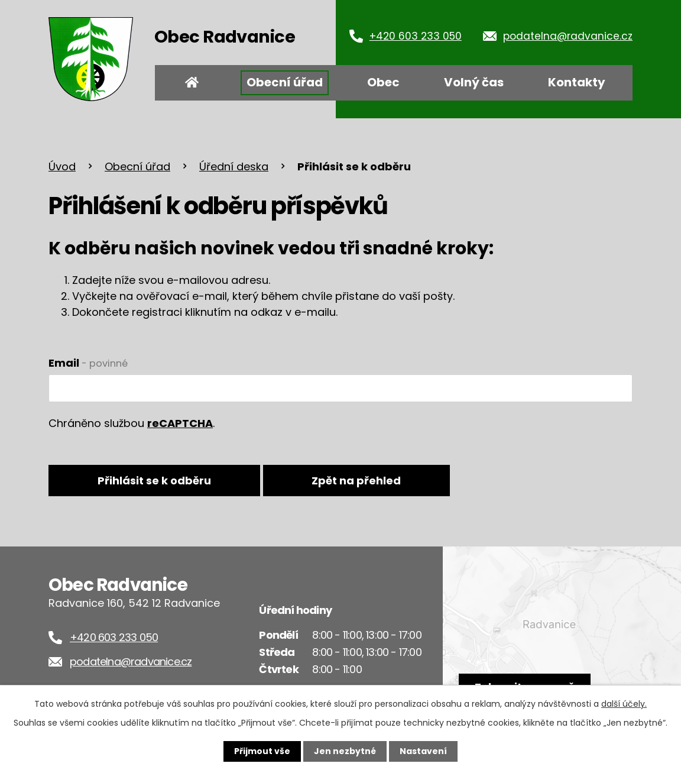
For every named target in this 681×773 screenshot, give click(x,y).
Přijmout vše (262, 751)
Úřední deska (233, 166)
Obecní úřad (285, 82)
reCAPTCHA (180, 423)
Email (88, 362)
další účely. (624, 704)
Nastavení (423, 751)
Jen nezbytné (345, 751)
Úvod (192, 82)
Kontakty (576, 82)
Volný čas (474, 82)
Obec (383, 82)
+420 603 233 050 (415, 36)
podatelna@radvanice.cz (568, 36)
